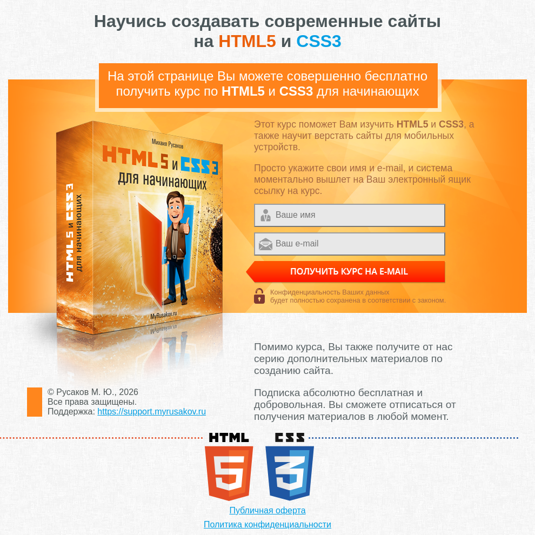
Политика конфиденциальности (267, 524)
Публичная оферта (267, 510)
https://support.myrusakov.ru (151, 411)
